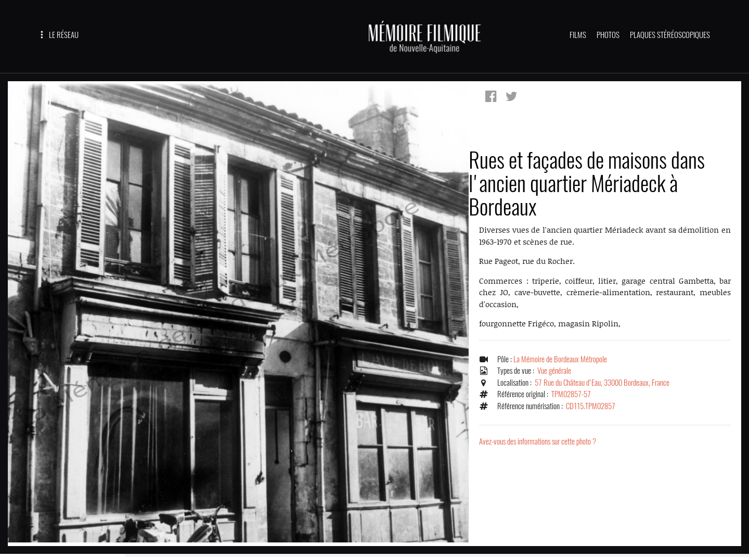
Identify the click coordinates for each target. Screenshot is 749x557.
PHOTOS (608, 35)
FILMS (578, 35)
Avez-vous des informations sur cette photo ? (537, 441)
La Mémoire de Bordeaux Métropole (560, 359)
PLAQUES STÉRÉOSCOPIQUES (670, 35)
